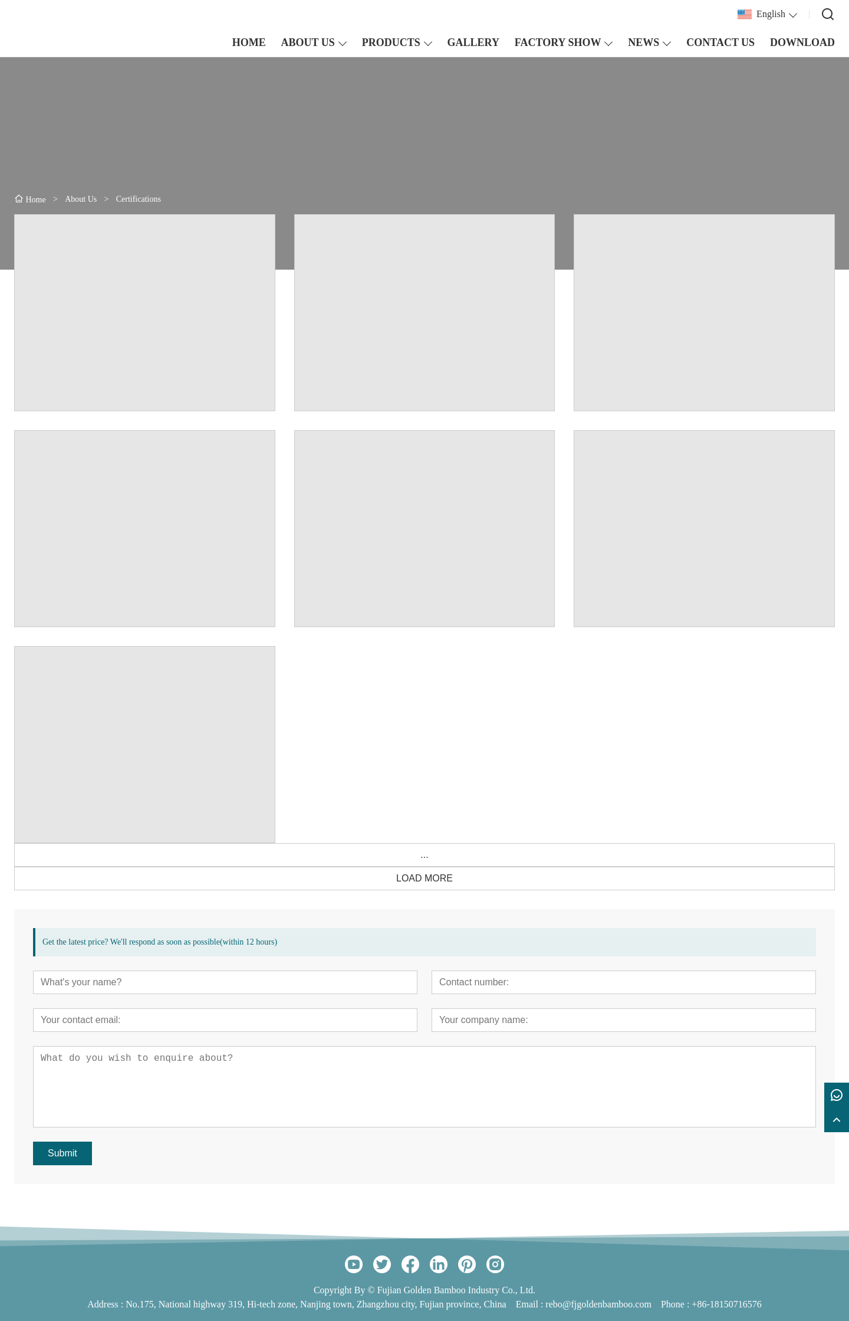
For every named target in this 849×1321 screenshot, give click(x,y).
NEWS (643, 42)
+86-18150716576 (726, 1304)
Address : (106, 1304)
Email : (531, 1304)
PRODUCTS (391, 42)
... (424, 855)
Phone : (675, 1304)
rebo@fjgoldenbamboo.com (598, 1304)
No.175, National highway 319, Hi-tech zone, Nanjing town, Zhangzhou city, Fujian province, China (316, 1304)
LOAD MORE (424, 878)
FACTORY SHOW (558, 42)
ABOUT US (308, 42)
